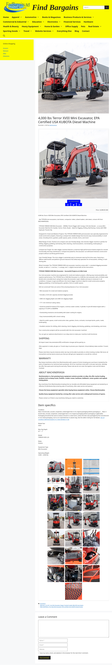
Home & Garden (54, 26)
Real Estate (95, 26)
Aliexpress (6, 56)
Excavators (43, 603)
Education (39, 21)
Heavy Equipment (32, 26)
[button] (4, 35)
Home (6, 17)
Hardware (88, 21)
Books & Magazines (51, 17)
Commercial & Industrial (17, 21)
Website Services (45, 31)
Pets (83, 26)
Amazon (5, 48)
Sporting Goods (12, 31)
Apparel (18, 17)
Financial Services (72, 21)
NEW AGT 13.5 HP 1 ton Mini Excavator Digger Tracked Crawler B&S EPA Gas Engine (61, 605)
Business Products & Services (80, 17)
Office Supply (71, 26)
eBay (4, 53)
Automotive (33, 17)
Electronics (54, 21)
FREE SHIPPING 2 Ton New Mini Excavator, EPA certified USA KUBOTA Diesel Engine (61, 607)
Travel (29, 31)
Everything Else (64, 31)
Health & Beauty (11, 26)
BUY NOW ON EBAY (74, 201)
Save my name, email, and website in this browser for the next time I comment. (64, 653)
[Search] (107, 7)
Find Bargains (55, 7)
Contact (86, 31)
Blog (77, 31)
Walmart (5, 51)
